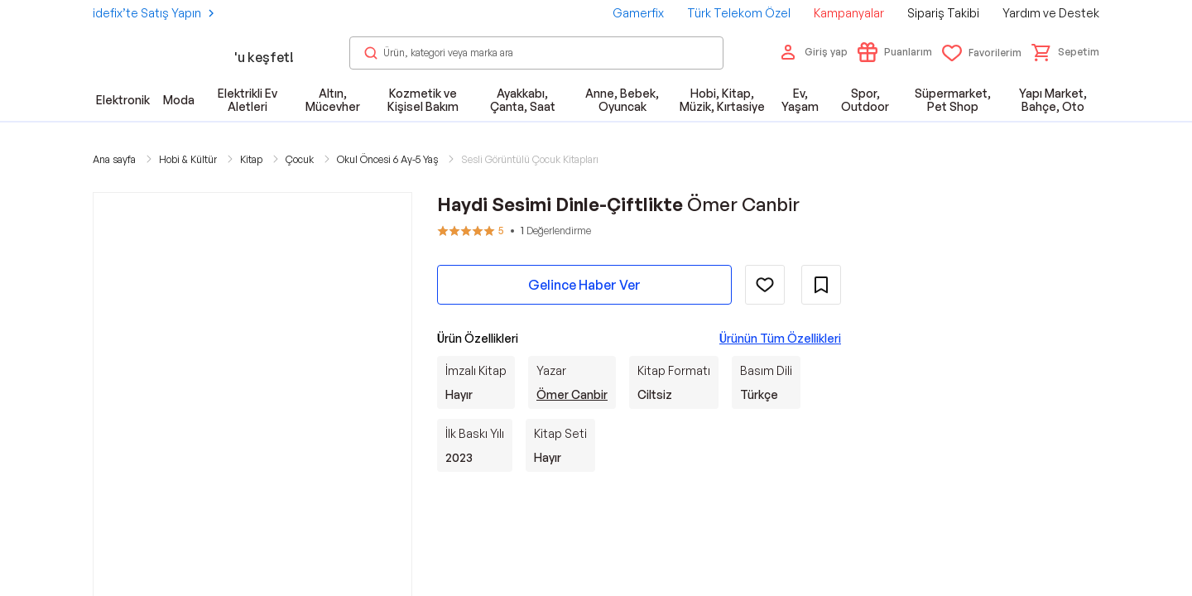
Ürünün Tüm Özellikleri (780, 338)
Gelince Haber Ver (584, 284)
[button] (1065, 52)
